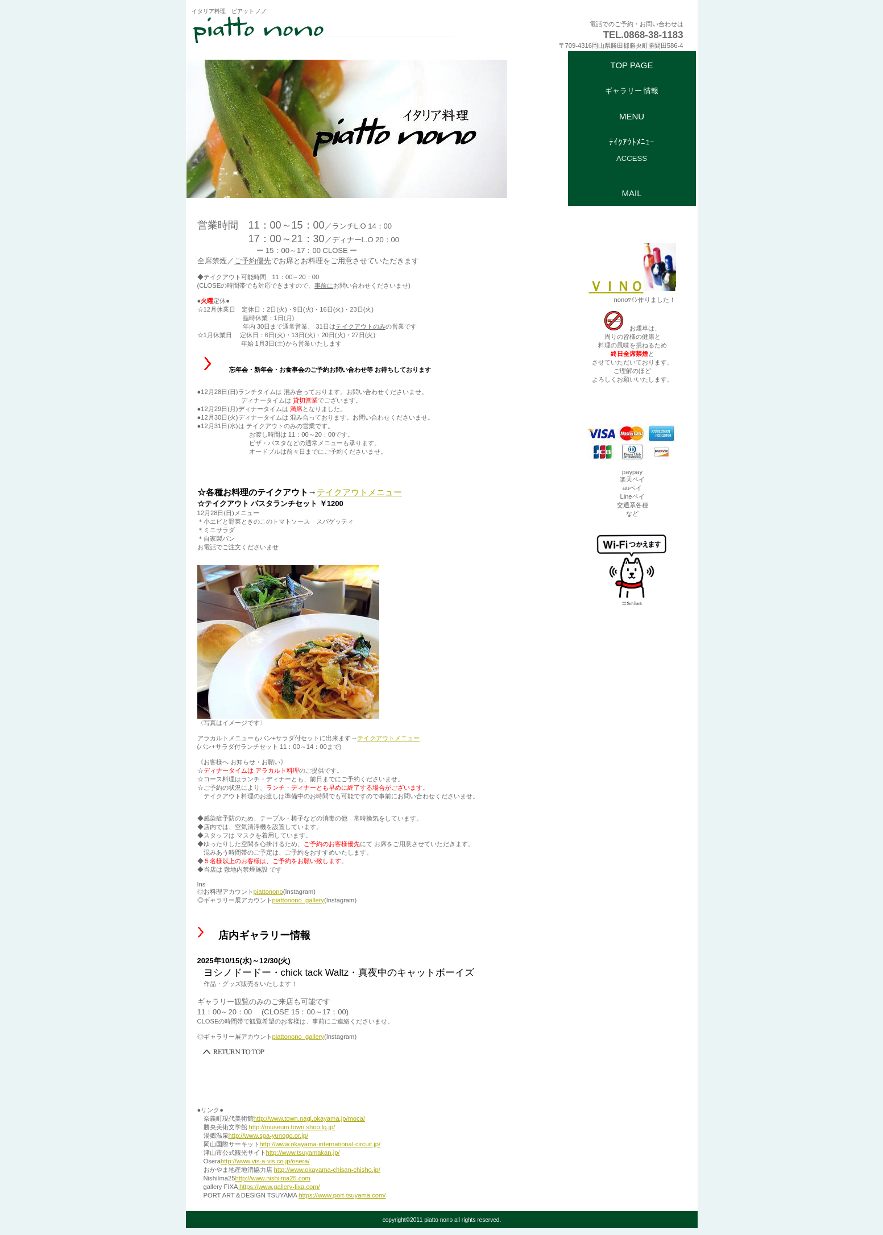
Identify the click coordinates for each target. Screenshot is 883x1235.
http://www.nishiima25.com (272, 1178)
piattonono (268, 891)
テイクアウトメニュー (359, 492)
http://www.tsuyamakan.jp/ (303, 1152)
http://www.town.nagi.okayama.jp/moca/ (310, 1118)
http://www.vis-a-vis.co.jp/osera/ (265, 1161)
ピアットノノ (331, 29)
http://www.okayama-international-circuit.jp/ (320, 1144)
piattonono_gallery (298, 900)
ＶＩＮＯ (632, 286)
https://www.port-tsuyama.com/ (342, 1195)
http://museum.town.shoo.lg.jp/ (292, 1127)
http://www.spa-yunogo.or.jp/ (269, 1135)
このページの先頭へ (234, 1052)
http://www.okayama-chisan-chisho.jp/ (327, 1169)
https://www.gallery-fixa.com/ (279, 1186)
